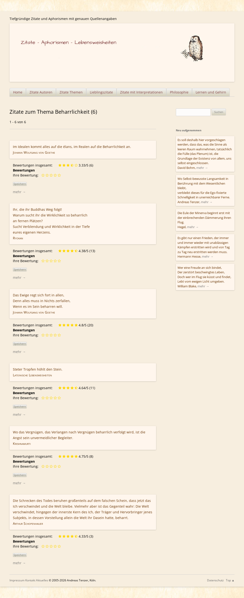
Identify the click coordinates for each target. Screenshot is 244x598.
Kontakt (30, 580)
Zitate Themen (71, 92)
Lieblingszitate (101, 92)
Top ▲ (230, 580)
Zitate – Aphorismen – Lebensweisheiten (68, 42)
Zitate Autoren (41, 92)
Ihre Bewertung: (27, 175)
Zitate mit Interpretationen (141, 92)
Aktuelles (42, 580)
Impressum (17, 580)
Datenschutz (215, 580)
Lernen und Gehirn (211, 92)
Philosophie (179, 92)
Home (17, 92)
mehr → (19, 192)
